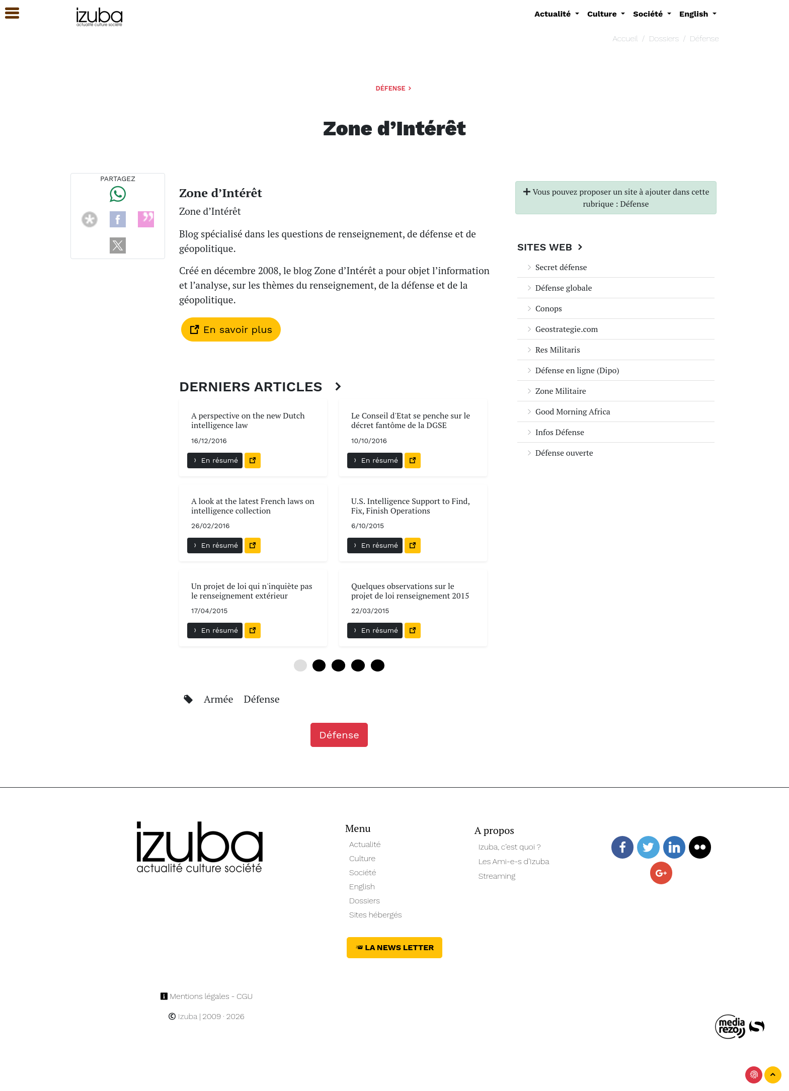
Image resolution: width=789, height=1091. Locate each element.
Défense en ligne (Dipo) (572, 370)
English (362, 886)
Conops (543, 308)
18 (358, 665)
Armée (220, 699)
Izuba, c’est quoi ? (510, 847)
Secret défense (556, 267)
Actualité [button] (553, 14)
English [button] (695, 14)
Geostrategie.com (561, 328)
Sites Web (551, 247)
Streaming (497, 876)
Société (362, 872)
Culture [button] (603, 14)
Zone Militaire (555, 390)
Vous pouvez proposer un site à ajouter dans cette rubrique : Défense (616, 197)
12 (338, 665)
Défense (704, 38)
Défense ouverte (559, 452)
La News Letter (394, 947)
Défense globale (558, 287)
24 (377, 665)
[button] (7, 13)
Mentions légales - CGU (206, 996)
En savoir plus (231, 329)
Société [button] (649, 14)
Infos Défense (554, 432)
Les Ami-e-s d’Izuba (514, 861)
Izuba (182, 1016)
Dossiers (664, 38)
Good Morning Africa (567, 411)
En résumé (215, 460)
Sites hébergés (375, 914)
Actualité (365, 844)
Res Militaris (552, 349)
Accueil (625, 38)
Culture (362, 858)
